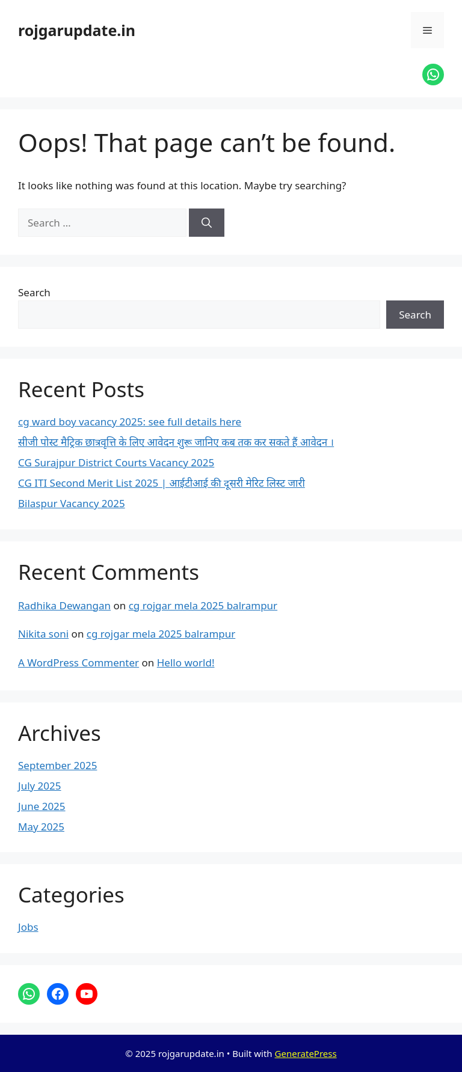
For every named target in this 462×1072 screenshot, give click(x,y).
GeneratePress (306, 1053)
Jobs (28, 927)
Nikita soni (43, 634)
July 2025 (39, 786)
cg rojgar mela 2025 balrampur (203, 605)
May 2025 (41, 826)
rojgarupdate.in (76, 30)
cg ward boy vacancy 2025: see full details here (129, 421)
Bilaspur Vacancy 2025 (71, 503)
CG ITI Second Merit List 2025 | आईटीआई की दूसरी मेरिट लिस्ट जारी (161, 483)
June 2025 (42, 806)
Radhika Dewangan (64, 605)
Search (34, 292)
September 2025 (57, 765)
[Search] (206, 223)
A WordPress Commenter (78, 662)
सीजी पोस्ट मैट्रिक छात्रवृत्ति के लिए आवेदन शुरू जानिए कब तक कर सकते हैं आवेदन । (176, 442)
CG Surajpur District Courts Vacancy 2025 (116, 462)
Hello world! (186, 662)
